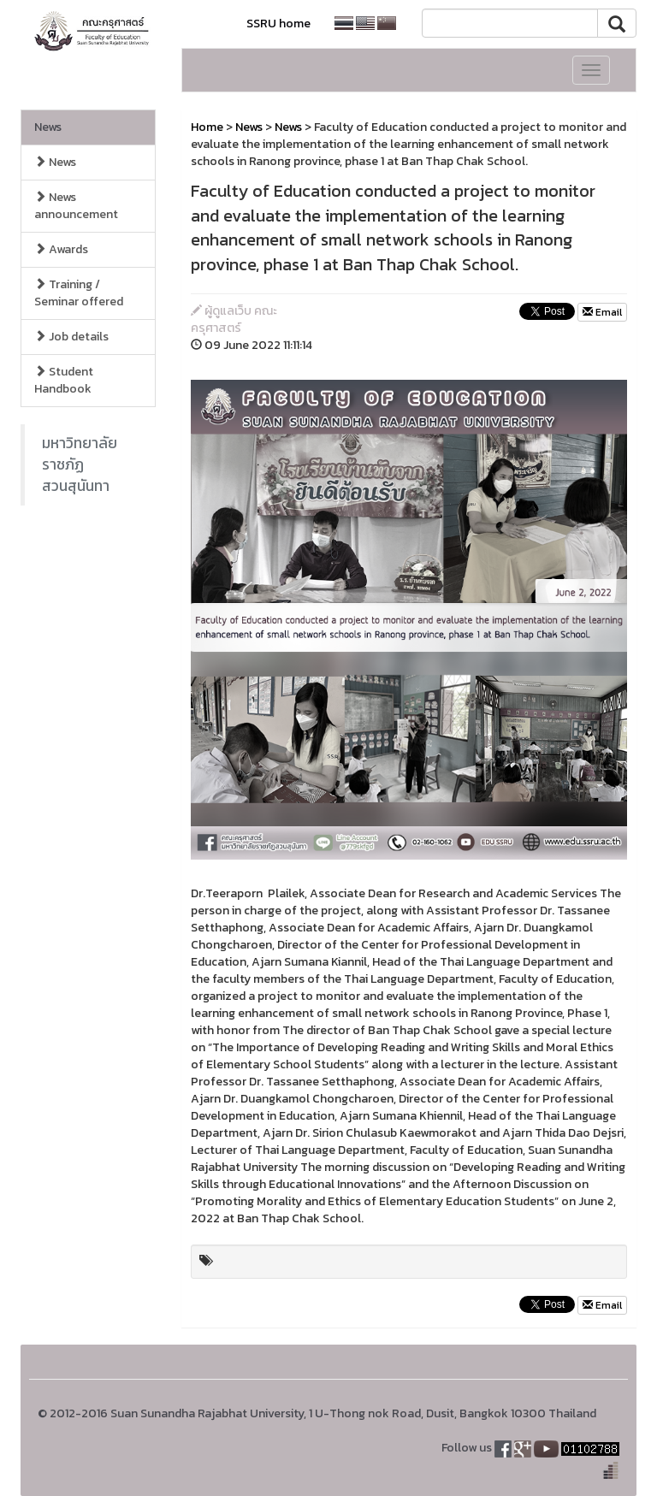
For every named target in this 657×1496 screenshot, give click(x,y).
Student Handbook (63, 380)
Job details (71, 337)
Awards (61, 249)
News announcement (76, 205)
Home (207, 127)
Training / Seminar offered (78, 292)
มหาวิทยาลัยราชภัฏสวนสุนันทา (79, 464)
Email (602, 312)
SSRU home (278, 24)
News (48, 127)
